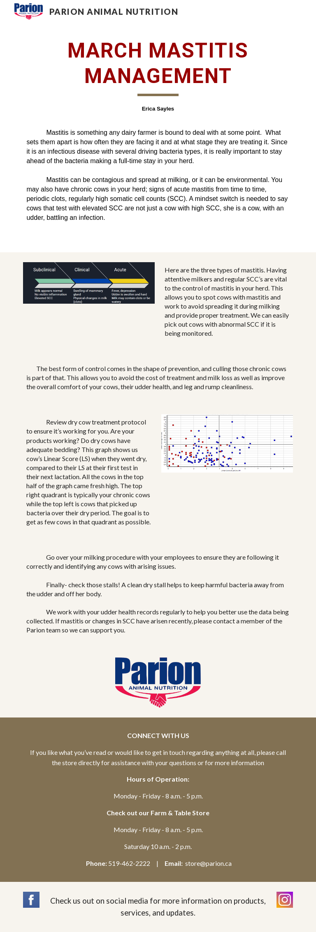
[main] (158, 130)
